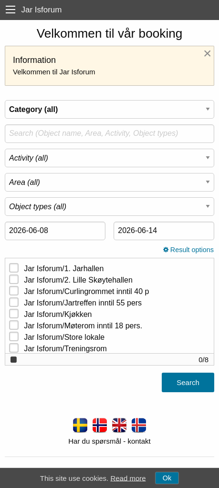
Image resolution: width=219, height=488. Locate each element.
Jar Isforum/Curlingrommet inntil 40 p (86, 291)
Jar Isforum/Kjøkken (58, 314)
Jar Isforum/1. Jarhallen (64, 268)
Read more (128, 478)
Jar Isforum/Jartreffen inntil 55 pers (83, 303)
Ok (167, 478)
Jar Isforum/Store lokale (64, 337)
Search (188, 382)
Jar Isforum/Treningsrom (65, 349)
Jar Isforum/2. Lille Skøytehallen (78, 280)
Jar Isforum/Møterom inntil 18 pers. (83, 326)
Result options (188, 250)
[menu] (10, 10)
